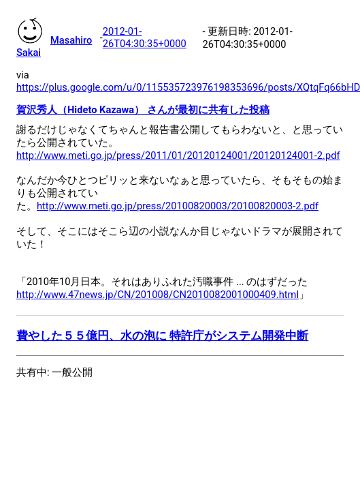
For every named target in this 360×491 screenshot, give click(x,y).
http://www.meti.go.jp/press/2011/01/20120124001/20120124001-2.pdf (178, 155)
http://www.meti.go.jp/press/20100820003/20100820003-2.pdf (177, 206)
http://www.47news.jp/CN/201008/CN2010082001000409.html (157, 294)
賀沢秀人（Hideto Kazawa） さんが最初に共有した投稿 (142, 110)
